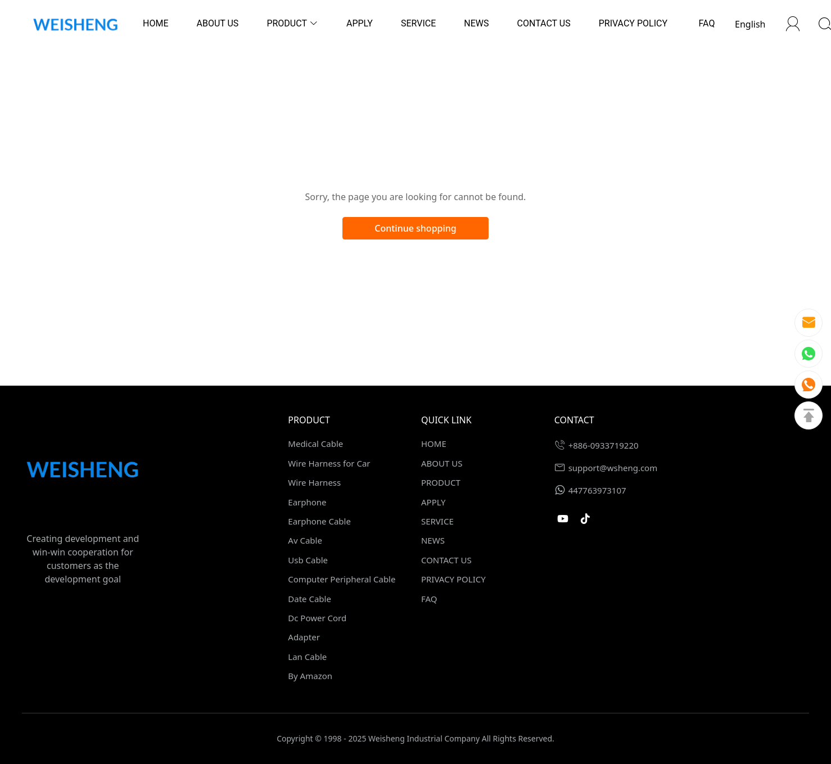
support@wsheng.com (613, 467)
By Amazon (310, 675)
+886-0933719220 (603, 445)
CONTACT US (446, 560)
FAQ (429, 598)
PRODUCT (440, 482)
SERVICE (437, 521)
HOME (433, 443)
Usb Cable (308, 560)
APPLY (433, 502)
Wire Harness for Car (329, 463)
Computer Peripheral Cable (341, 579)
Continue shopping (415, 228)
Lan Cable (307, 656)
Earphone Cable (319, 521)
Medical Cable (315, 443)
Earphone (307, 502)
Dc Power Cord (317, 617)
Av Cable (305, 540)
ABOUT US (441, 463)
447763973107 (597, 490)
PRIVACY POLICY (453, 579)
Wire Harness (314, 482)
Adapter (304, 637)
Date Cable (309, 598)
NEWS (433, 540)
